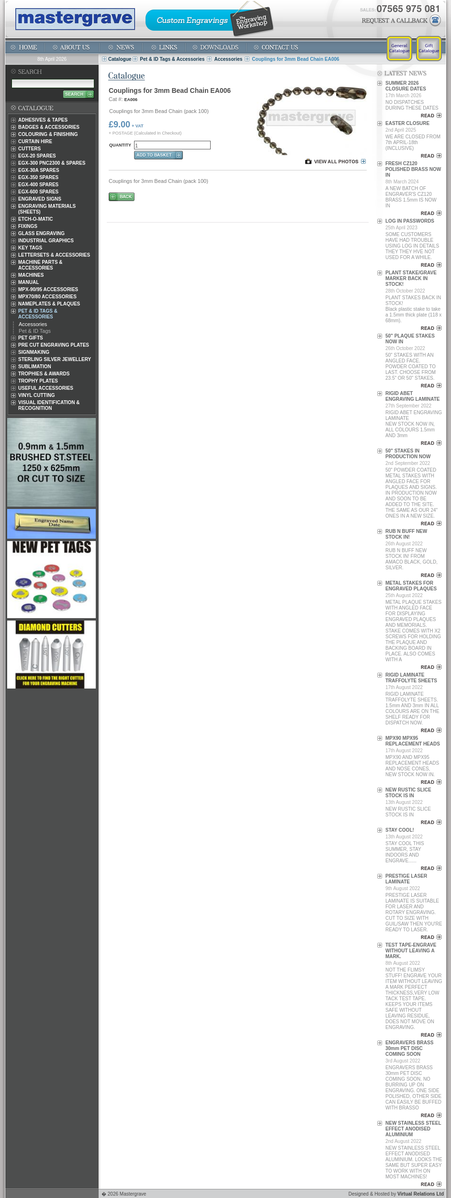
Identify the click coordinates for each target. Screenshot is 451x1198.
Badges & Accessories (48, 127)
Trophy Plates (38, 381)
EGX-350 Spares (38, 177)
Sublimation (34, 366)
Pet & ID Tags (35, 331)
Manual (28, 282)
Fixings (27, 226)
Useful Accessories (45, 388)
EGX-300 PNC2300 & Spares (51, 163)
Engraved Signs (39, 199)
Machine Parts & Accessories (40, 265)
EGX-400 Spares (38, 184)
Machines (31, 275)
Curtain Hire (35, 141)
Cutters (29, 148)
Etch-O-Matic (35, 219)
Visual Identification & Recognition (49, 405)
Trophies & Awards (43, 373)
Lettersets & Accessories (54, 255)
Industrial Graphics (46, 240)
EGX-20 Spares (37, 155)
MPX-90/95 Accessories (48, 289)
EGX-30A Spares (38, 170)
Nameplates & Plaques (49, 303)
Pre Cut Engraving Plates (53, 345)
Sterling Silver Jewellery (54, 359)
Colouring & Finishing (48, 134)
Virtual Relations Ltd (420, 1194)
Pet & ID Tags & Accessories (172, 59)
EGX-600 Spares (38, 191)
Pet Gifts (30, 337)
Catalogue (119, 59)
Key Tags (30, 247)
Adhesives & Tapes (43, 120)
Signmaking (33, 352)
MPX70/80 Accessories (47, 296)
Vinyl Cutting (36, 395)
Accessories (228, 59)
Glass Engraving (41, 233)
